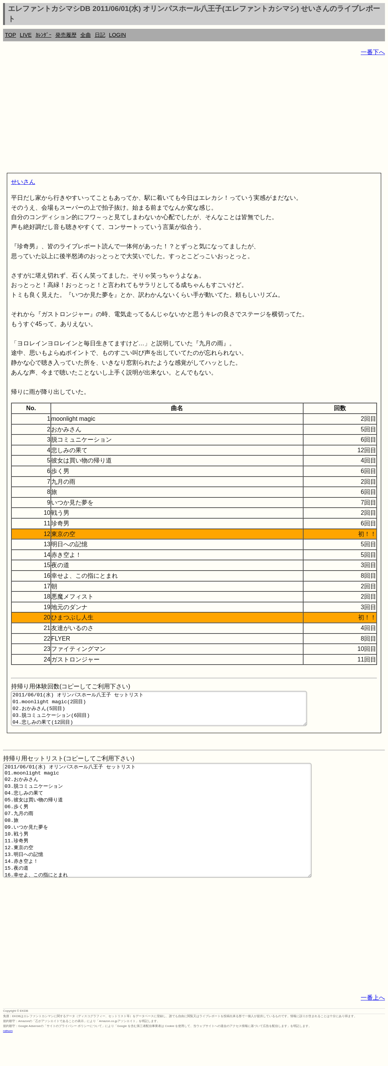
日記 (100, 35)
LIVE (25, 35)
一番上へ (373, 1027)
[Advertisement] (194, 116)
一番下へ (373, 52)
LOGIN (117, 35)
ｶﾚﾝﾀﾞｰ (44, 35)
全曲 (85, 35)
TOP (10, 35)
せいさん (23, 182)
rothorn (8, 1060)
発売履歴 (66, 35)
